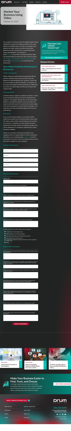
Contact (45, 2)
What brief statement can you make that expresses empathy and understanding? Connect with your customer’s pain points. (19, 281)
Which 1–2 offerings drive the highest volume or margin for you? (18, 195)
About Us (38, 2)
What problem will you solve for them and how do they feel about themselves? (19, 313)
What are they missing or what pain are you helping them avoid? (19, 303)
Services (17, 2)
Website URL (6, 178)
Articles (31, 2)
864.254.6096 (60, 407)
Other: (7, 242)
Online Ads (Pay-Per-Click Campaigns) (15, 233)
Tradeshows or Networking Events (14, 231)
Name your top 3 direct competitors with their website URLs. (18, 219)
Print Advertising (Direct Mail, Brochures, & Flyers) (18, 236)
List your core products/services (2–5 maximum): (15, 185)
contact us (27, 137)
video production (16, 61)
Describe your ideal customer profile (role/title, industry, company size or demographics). (20, 251)
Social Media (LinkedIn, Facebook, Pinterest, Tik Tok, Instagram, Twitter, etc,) (21, 240)
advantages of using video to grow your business (18, 58)
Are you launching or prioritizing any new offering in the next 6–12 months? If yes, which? (19, 202)
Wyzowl (9, 54)
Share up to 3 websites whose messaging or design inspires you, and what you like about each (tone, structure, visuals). (20, 209)
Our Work (24, 2)
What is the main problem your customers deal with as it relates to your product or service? (20, 270)
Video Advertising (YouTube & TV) (14, 238)
